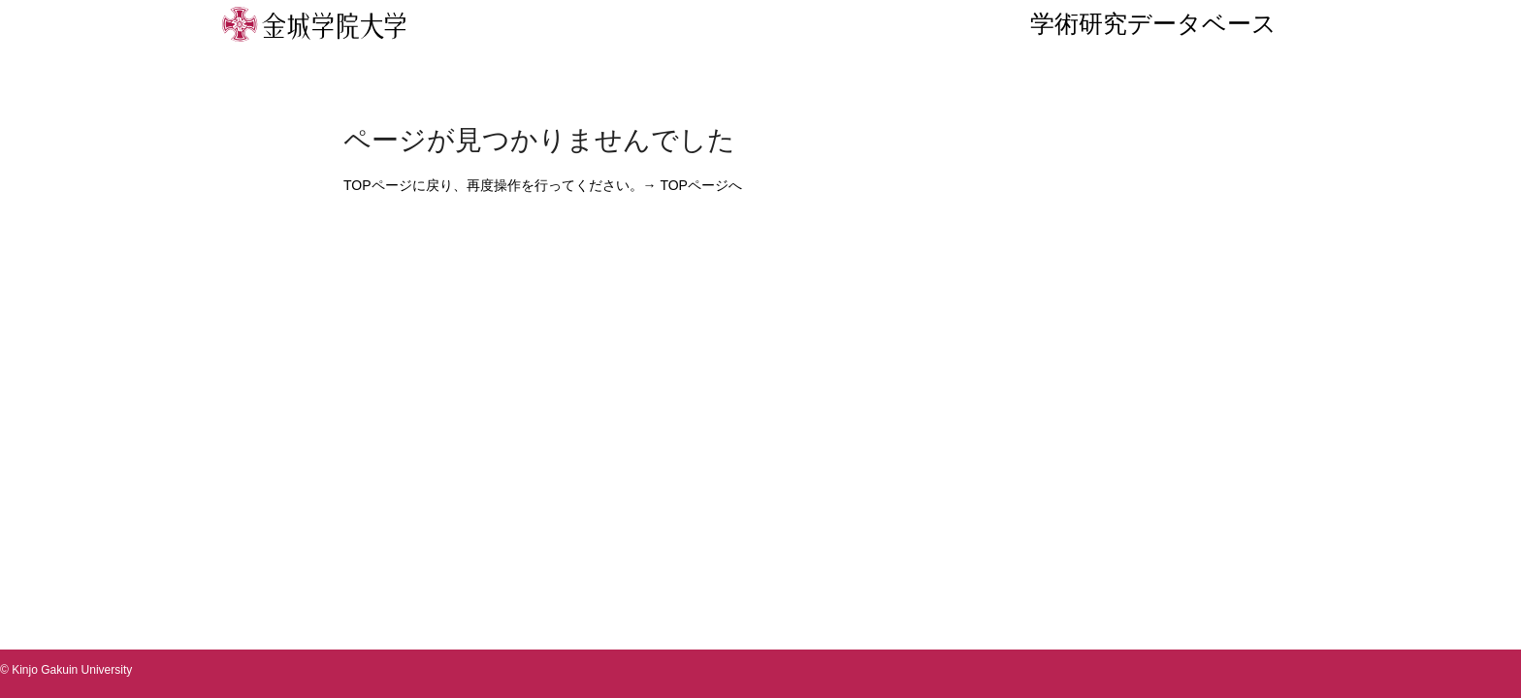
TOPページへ (701, 185)
